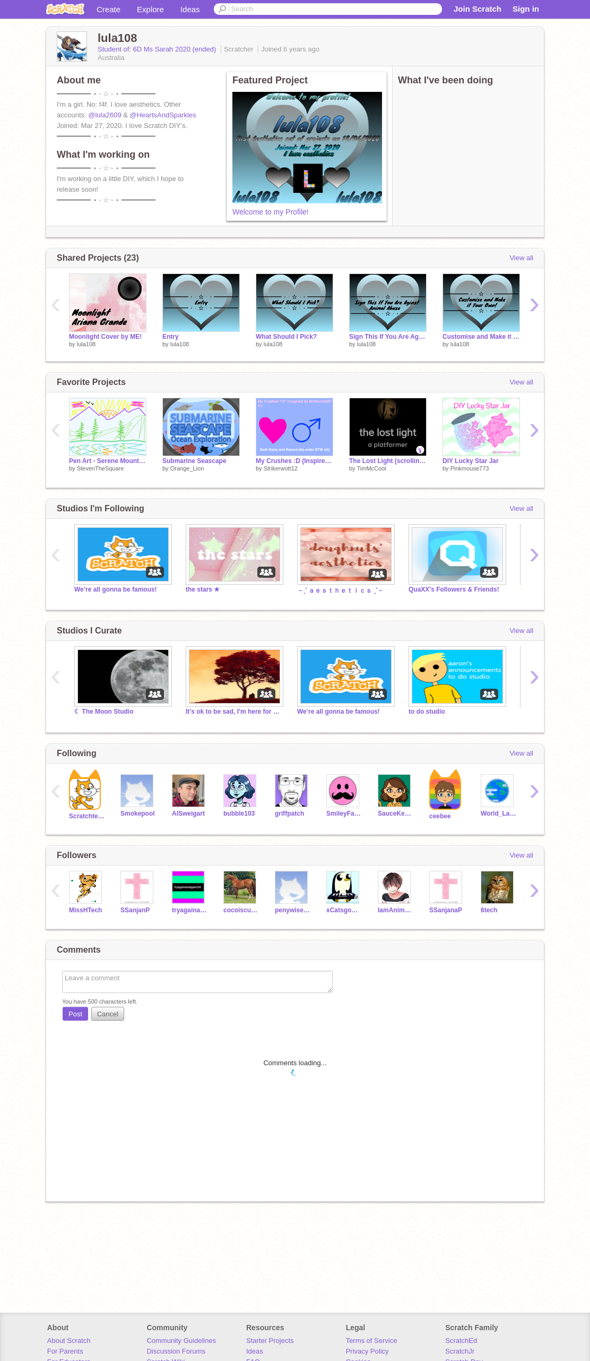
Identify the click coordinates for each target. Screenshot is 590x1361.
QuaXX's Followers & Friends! (454, 589)
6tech (489, 910)
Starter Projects (270, 1341)
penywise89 (292, 910)
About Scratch (69, 1341)
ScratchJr (459, 1351)
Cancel (107, 1014)
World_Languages (498, 813)
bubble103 (239, 813)
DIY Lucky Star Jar (470, 461)
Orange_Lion (187, 468)
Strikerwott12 (281, 468)
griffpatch (289, 813)
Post (75, 1014)
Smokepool (137, 813)
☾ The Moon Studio (104, 711)
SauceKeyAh (395, 813)
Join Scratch (477, 8)
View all (521, 258)
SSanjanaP (445, 910)
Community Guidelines (181, 1341)
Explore (150, 9)
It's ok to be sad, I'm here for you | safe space (233, 711)
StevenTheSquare (100, 468)
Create (108, 9)
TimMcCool (371, 468)
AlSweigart (188, 813)
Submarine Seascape (194, 461)
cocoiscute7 (241, 910)
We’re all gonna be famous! (115, 589)
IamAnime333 (395, 910)
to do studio (427, 711)
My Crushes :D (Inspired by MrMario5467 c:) (294, 461)
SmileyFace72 (344, 813)
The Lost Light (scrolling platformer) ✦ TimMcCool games (388, 461)
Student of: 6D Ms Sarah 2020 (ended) (158, 49)
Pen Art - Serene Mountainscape (107, 461)
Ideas (190, 9)
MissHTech (85, 910)
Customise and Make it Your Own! (481, 336)
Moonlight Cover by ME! (105, 336)
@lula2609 (104, 115)
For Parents (65, 1351)
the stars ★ (203, 589)
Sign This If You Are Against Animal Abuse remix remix (388, 336)
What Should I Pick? (286, 336)
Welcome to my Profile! (270, 212)
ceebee (440, 816)
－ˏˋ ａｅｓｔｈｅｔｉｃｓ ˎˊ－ (340, 590)
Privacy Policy (367, 1351)
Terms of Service (371, 1341)
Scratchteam (87, 816)
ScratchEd (461, 1341)
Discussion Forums (175, 1351)
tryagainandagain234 (189, 910)
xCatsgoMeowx (344, 910)
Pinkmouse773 (469, 468)
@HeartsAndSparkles (163, 115)
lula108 (86, 344)
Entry (170, 336)
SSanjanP (135, 910)
